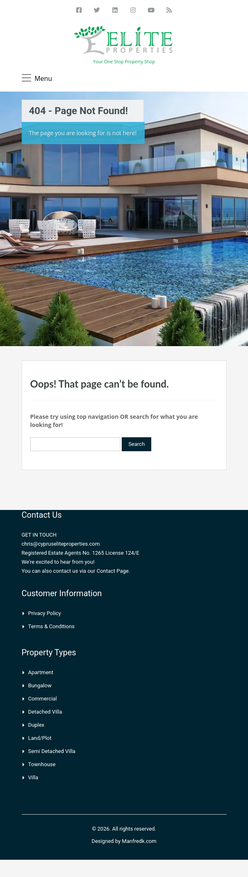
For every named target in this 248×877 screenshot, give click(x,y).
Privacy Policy (44, 613)
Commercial (42, 699)
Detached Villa (45, 712)
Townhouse (42, 764)
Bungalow (40, 685)
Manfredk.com (139, 841)
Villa (33, 777)
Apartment (41, 672)
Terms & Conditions (51, 626)
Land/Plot (40, 738)
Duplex (36, 725)
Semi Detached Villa (51, 751)
